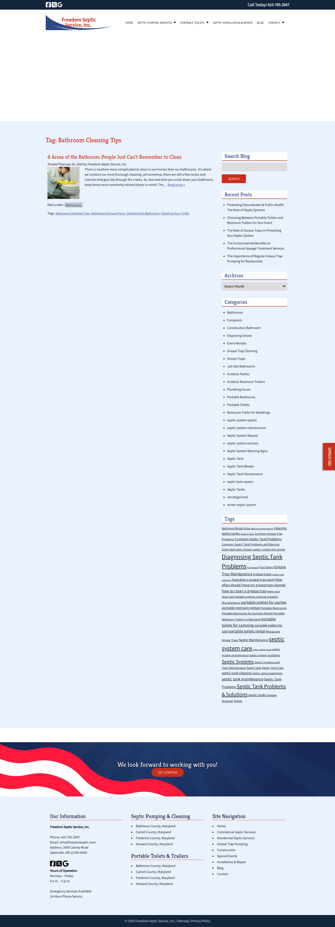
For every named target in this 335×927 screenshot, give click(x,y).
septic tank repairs (240, 481)
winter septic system (241, 504)
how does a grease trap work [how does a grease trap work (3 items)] (253, 579)
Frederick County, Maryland (155, 838)
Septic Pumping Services (155, 23)
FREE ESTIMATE (329, 456)
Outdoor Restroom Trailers (246, 381)
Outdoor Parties (238, 374)
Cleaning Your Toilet (175, 213)
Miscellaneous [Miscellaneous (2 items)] (231, 603)
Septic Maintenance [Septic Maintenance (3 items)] (253, 640)
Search (233, 178)
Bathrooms (73, 205)
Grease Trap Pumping (232, 844)
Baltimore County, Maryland (155, 826)
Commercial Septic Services (236, 832)
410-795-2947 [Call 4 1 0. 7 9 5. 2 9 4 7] (70, 837)
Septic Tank (235, 458)
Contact (274, 23)
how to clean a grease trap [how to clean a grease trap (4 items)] (244, 591)
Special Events (227, 856)
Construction (226, 850)
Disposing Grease (239, 335)
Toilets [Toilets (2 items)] (238, 701)
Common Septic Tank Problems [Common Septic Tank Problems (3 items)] (258, 539)
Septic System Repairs (242, 435)
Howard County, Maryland (154, 844)
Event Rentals (236, 343)
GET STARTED (167, 772)
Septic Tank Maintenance (245, 474)
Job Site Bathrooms (241, 366)
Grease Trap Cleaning (242, 351)
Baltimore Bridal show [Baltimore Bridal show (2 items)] (236, 528)
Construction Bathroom (244, 328)
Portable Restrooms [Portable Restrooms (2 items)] (274, 608)
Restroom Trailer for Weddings (248, 412)
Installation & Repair (231, 862)
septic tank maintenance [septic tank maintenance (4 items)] (242, 679)
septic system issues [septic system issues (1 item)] (262, 649)
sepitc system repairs (242, 420)
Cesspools (234, 320)
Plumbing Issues (239, 389)
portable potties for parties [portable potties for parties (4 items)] (264, 602)
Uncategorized (237, 497)
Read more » (176, 184)
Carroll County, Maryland (153, 832)
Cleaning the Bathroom (142, 213)
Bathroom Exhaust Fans (108, 213)
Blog (260, 23)
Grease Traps (236, 358)
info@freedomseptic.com (77, 842)
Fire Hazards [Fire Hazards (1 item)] (253, 567)
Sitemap (183, 921)
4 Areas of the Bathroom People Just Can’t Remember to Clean (114, 157)
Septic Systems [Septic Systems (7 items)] (238, 661)
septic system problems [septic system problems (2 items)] (264, 655)
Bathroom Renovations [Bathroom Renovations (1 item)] (262, 528)
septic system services (242, 443)
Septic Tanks (236, 489)
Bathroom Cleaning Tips (73, 213)
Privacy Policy (200, 921)
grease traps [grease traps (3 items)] (262, 574)
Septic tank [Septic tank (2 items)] (254, 668)
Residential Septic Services (236, 838)
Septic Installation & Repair (232, 23)
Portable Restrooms (241, 397)
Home (129, 23)
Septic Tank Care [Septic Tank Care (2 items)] (273, 668)
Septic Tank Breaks (240, 466)
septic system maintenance (246, 428)
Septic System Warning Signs (247, 451)
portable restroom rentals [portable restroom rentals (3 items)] (241, 607)
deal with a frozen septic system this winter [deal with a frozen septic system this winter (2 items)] (257, 549)
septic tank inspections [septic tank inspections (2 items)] (267, 673)
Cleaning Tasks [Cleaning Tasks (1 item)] (247, 533)
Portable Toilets (192, 23)
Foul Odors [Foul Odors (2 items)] (266, 567)
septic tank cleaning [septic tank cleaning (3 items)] (237, 673)
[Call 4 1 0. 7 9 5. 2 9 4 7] (278, 4)
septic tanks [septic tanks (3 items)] (257, 695)
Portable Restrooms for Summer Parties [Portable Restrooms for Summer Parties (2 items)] (247, 613)
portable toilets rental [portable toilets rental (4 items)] (246, 631)
